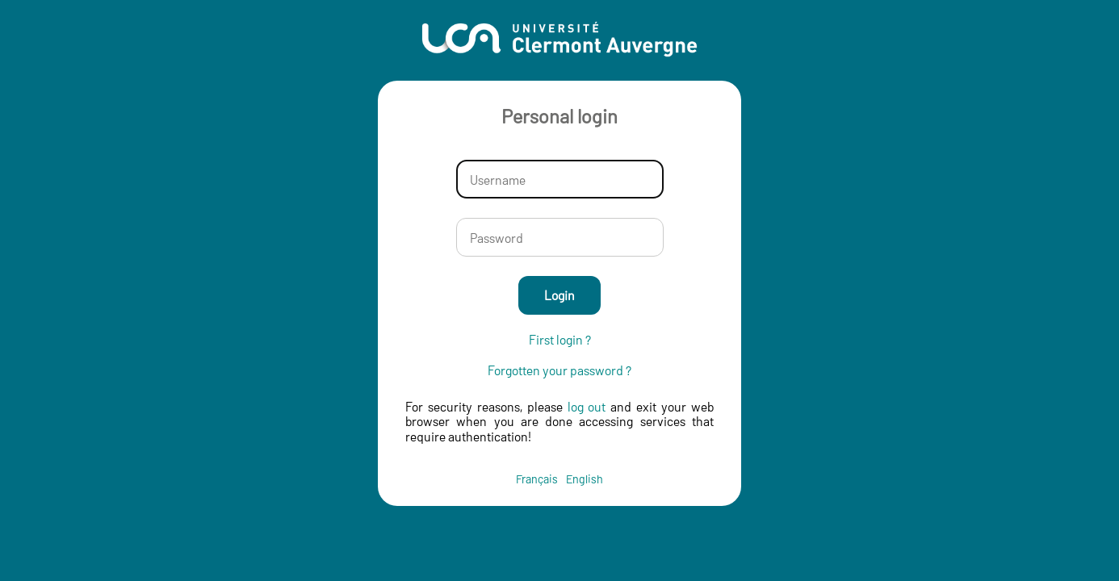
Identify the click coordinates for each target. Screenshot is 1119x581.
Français (537, 479)
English (584, 479)
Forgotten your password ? (559, 370)
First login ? (560, 339)
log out (587, 406)
